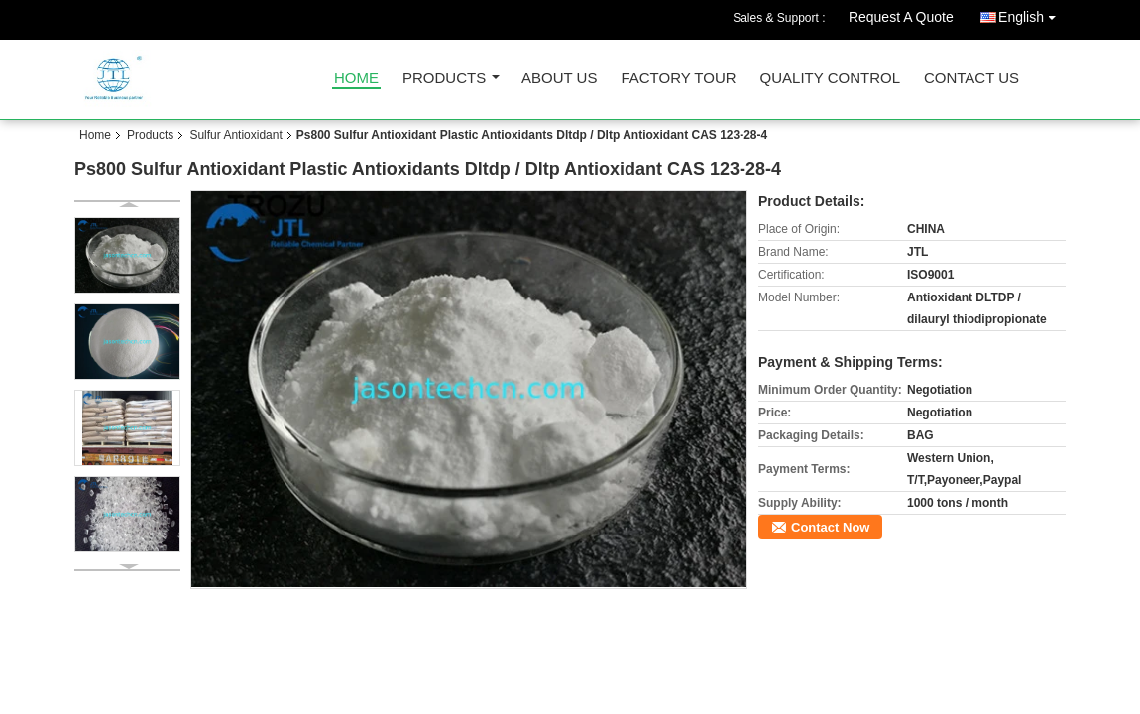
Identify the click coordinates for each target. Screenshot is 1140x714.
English (1032, 13)
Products (444, 78)
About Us (559, 78)
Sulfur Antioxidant (235, 135)
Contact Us (971, 78)
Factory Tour (678, 78)
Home (356, 78)
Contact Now (830, 527)
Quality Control (830, 78)
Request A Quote (901, 17)
